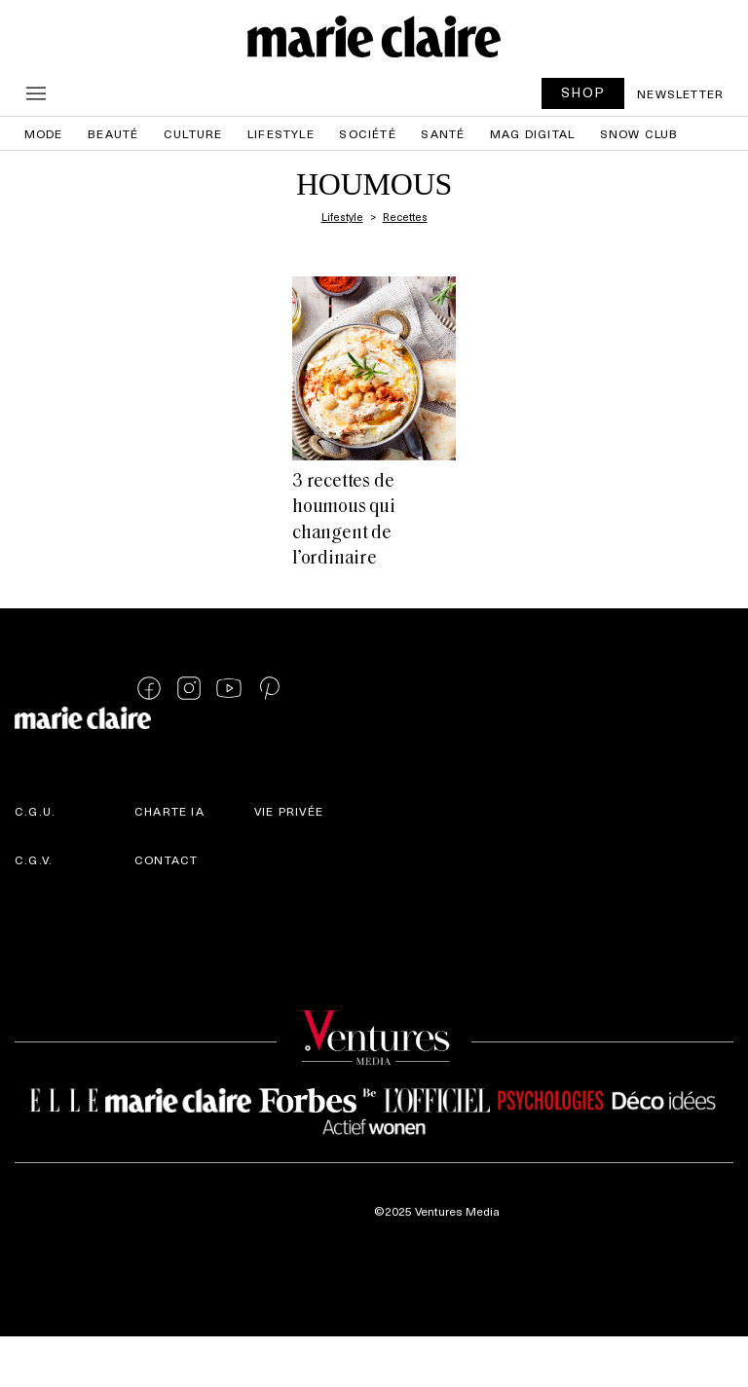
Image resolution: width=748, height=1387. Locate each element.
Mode (43, 133)
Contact (166, 859)
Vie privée (288, 811)
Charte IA (169, 811)
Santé (443, 133)
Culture (193, 133)
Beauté (113, 133)
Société (367, 133)
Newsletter (680, 93)
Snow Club (639, 133)
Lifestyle (281, 133)
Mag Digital (532, 133)
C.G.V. (34, 859)
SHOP (583, 92)
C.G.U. (35, 811)
